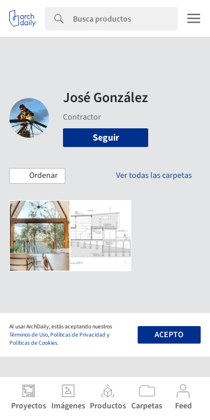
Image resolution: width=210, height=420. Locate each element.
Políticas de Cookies (33, 343)
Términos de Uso (28, 335)
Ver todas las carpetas (154, 175)
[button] (37, 176)
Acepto (169, 335)
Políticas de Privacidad (78, 335)
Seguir (106, 137)
